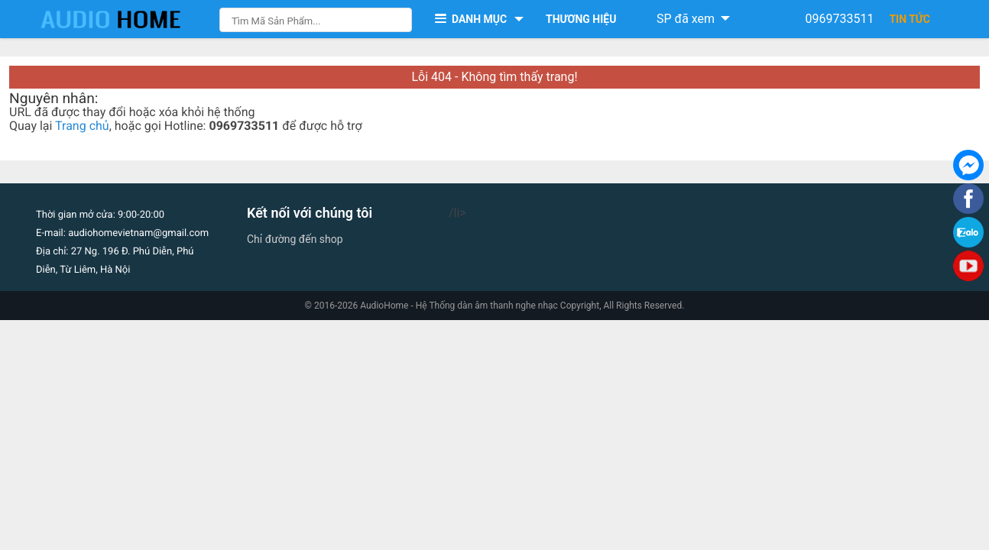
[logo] (126, 19)
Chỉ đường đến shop (295, 239)
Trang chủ (82, 125)
